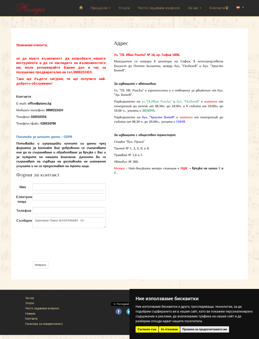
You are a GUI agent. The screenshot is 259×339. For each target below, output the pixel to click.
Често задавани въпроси (159, 8)
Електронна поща (22, 199)
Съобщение (22, 220)
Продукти (100, 8)
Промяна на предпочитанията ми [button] (204, 329)
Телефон (22, 210)
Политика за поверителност (44, 323)
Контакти (218, 8)
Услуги (124, 8)
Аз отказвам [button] (169, 329)
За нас (194, 8)
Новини (30, 313)
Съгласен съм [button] (147, 329)
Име (22, 187)
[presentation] (63, 239)
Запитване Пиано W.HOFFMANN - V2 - (69, 222)
